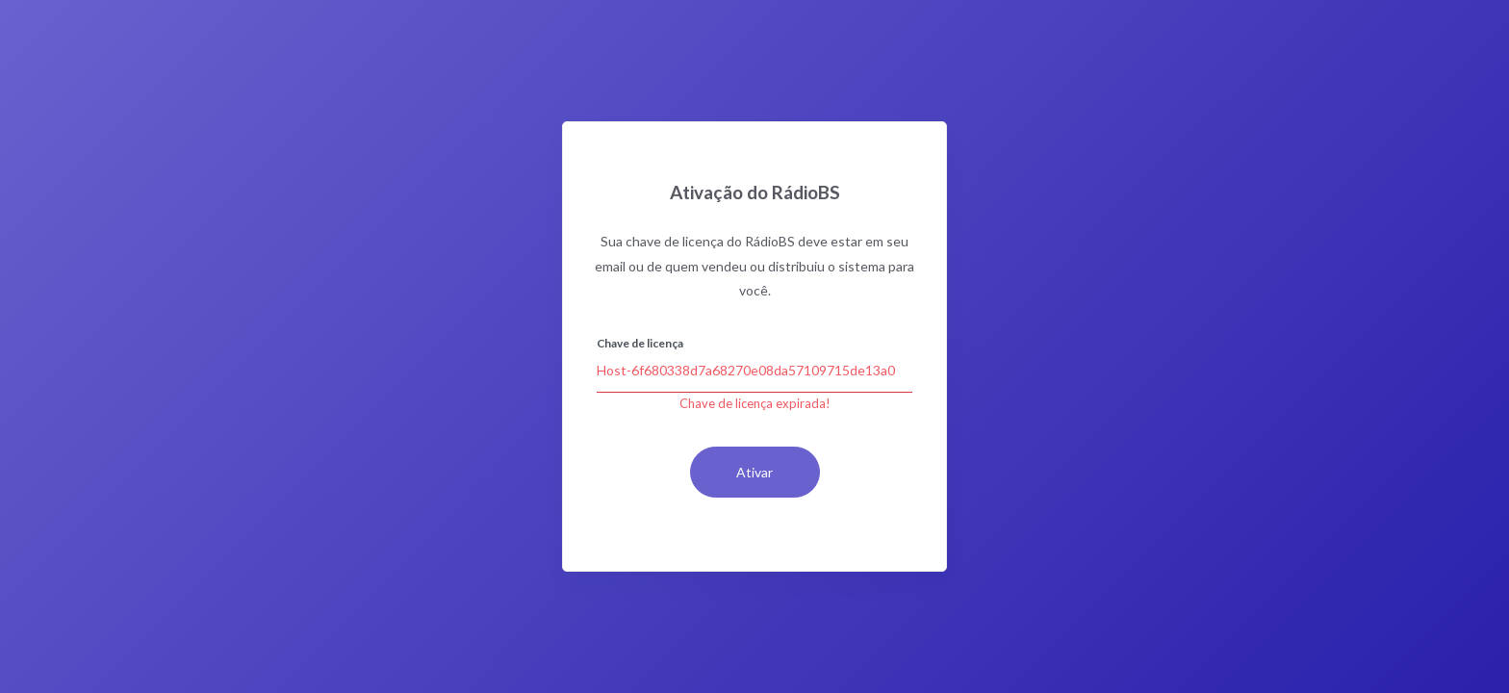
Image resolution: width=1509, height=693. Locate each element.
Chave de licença (640, 343)
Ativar (754, 472)
